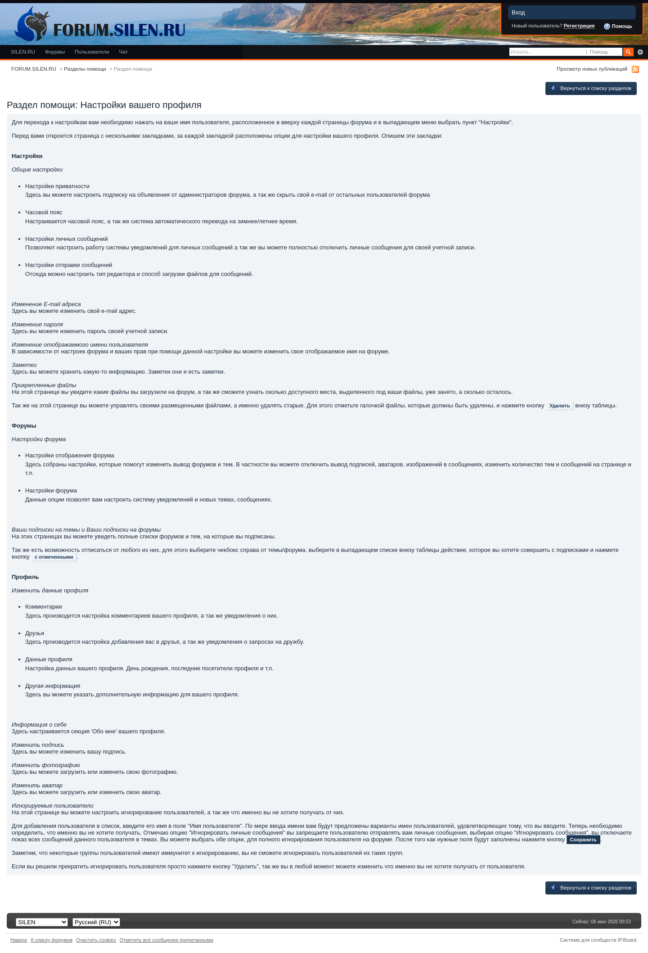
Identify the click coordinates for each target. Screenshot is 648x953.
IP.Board (626, 940)
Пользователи (92, 51)
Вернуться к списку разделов (590, 88)
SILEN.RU (23, 51)
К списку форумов (52, 940)
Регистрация (579, 25)
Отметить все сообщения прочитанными (166, 940)
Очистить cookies (96, 940)
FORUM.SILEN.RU (33, 69)
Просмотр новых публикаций (592, 69)
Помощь (617, 26)
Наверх (18, 940)
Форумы (55, 51)
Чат (123, 51)
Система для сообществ (588, 940)
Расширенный (640, 52)
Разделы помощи (85, 69)
